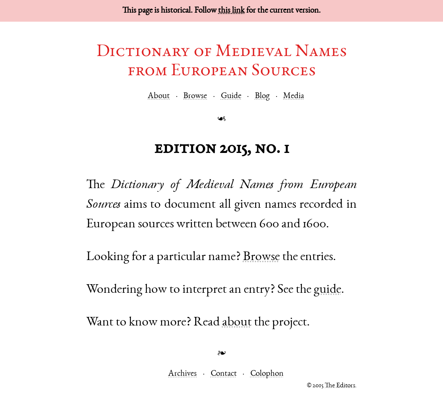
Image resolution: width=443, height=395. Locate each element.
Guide (231, 96)
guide (327, 289)
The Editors (340, 385)
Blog (262, 96)
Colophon (266, 374)
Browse (195, 96)
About (159, 96)
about (237, 322)
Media (293, 96)
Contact (224, 374)
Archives (182, 374)
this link (231, 11)
